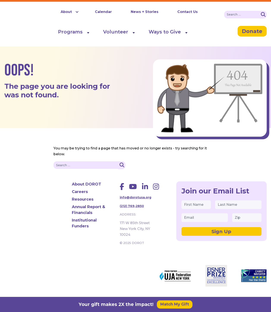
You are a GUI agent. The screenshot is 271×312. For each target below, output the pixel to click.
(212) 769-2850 (132, 206)
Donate (252, 31)
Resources (82, 199)
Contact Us (187, 12)
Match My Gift (174, 304)
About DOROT (86, 184)
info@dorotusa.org (135, 197)
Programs (70, 32)
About (66, 12)
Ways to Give (165, 32)
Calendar (103, 12)
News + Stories (144, 12)
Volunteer (115, 32)
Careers (80, 191)
